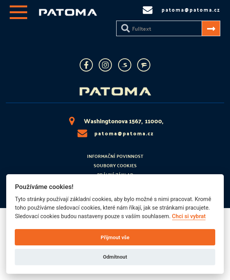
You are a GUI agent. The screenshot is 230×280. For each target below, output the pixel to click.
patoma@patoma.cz (115, 133)
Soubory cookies (115, 165)
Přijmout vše (115, 237)
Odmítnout (115, 257)
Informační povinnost (115, 156)
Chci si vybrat (189, 216)
